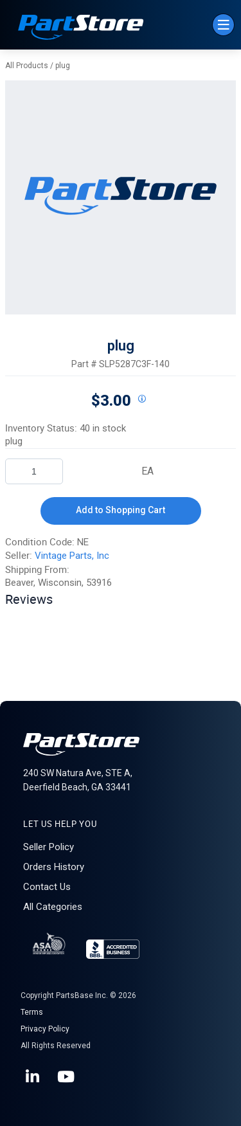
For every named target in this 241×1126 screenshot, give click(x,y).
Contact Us (47, 887)
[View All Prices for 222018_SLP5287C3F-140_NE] (142, 399)
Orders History (53, 867)
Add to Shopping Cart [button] (120, 510)
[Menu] (223, 25)
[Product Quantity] (34, 471)
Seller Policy (48, 847)
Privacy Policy (45, 1028)
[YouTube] (67, 1077)
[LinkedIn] (33, 1077)
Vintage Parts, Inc (72, 555)
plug (62, 65)
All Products (26, 65)
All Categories (52, 907)
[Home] (81, 28)
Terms (32, 1012)
